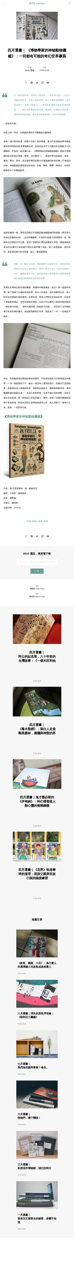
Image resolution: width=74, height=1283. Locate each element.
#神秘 (28, 521)
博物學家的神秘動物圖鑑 (24, 416)
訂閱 (36, 571)
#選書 (39, 521)
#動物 (45, 521)
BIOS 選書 (29, 70)
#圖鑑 (34, 521)
